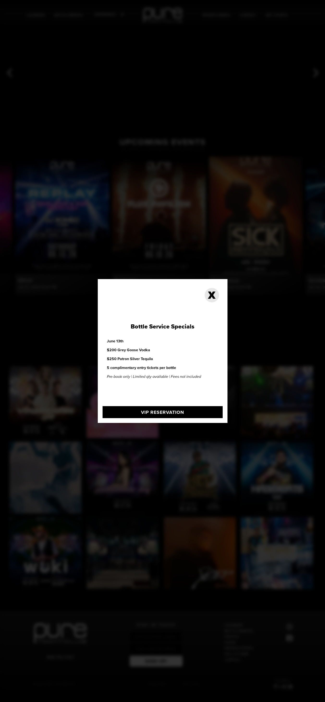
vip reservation (162, 412)
